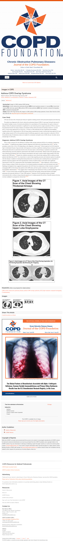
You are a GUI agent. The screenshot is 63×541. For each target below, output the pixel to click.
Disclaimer (18, 538)
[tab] (35, 97)
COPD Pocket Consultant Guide (9, 467)
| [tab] (6, 97)
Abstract (21, 97)
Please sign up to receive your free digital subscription (31, 421)
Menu (7, 77)
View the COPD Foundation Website (10, 502)
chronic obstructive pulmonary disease (14, 290)
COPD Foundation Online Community (11, 470)
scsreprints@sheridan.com (12, 445)
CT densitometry (6, 292)
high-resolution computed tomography (52, 290)
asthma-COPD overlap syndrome (31, 290)
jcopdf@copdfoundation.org (8, 514)
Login (28, 538)
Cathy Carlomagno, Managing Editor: (10, 519)
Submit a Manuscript (11, 430)
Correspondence (15, 97)
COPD (3, 290)
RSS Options (37, 82)
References (8, 100)
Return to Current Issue (28, 82)
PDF (35, 97)
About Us (4, 492)
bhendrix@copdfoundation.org (29, 447)
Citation (26, 97)
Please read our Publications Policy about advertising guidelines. (17, 479)
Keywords (31, 97)
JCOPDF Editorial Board (7, 497)
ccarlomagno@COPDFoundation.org (10, 522)
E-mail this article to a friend (9, 315)
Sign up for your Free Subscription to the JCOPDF (13, 500)
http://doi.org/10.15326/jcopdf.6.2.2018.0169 (22, 113)
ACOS (41, 290)
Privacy (23, 538)
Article (3, 100)
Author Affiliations (5, 97)
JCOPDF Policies (9, 432)
